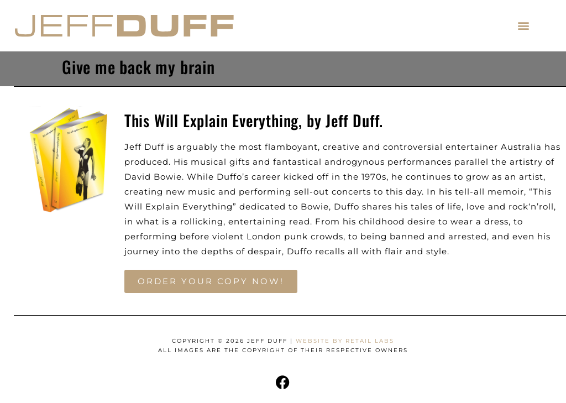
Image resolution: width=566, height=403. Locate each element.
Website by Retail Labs (345, 340)
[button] (523, 26)
